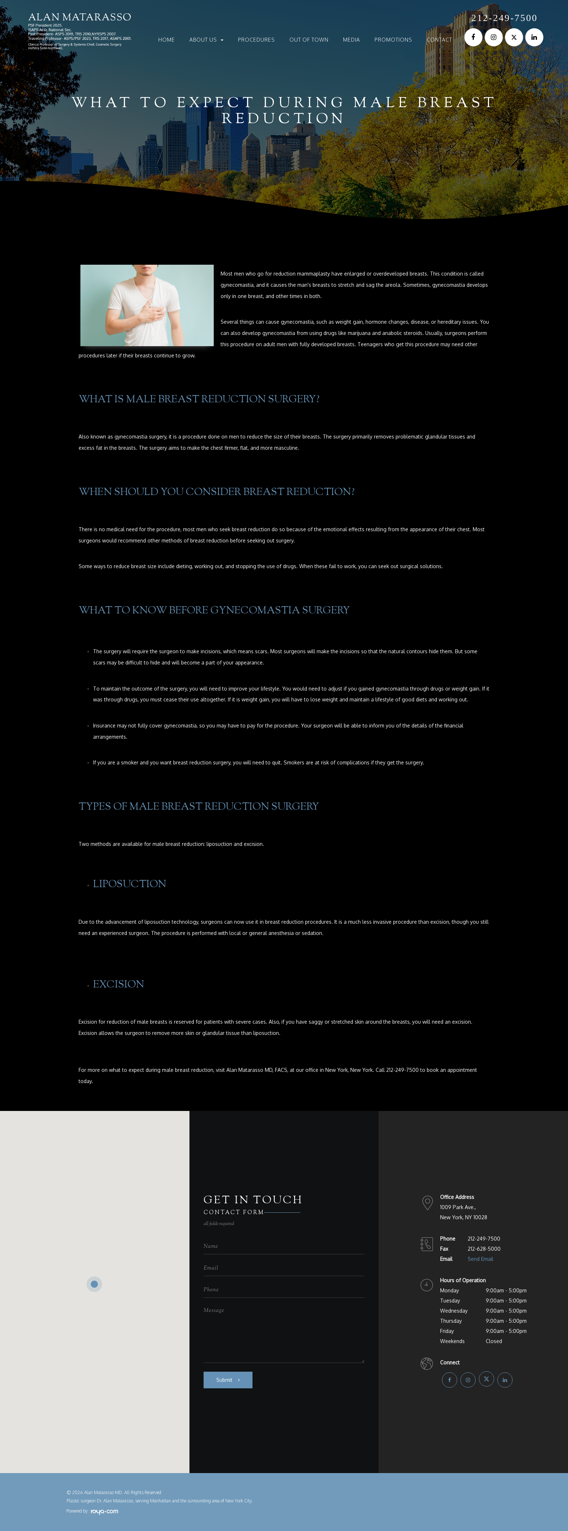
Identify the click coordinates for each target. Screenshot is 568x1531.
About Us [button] (206, 39)
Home (166, 39)
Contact (439, 39)
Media (351, 39)
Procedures (256, 39)
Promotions (393, 39)
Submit (224, 1380)
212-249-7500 (504, 18)
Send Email (480, 1259)
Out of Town (309, 39)
